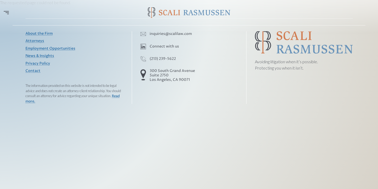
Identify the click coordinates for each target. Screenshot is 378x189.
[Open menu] (6, 12)
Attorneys (34, 41)
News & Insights (39, 56)
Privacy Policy (37, 63)
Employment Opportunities (50, 48)
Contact (32, 71)
